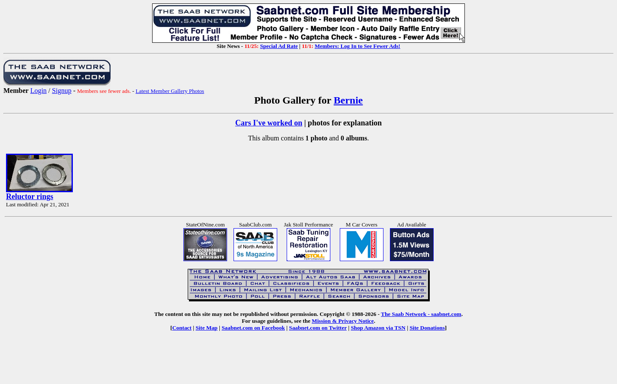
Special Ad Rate (279, 46)
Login (38, 90)
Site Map (206, 327)
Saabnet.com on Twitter (318, 327)
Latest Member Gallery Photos (169, 91)
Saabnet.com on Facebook (253, 327)
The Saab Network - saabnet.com (421, 314)
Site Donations (427, 327)
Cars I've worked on (269, 123)
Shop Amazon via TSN (378, 327)
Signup (61, 90)
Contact (182, 327)
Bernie (348, 100)
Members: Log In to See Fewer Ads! (357, 46)
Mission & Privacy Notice (343, 321)
